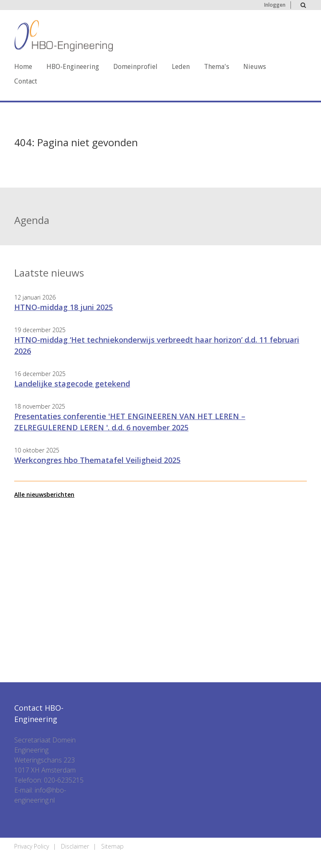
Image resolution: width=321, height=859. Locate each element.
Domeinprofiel (135, 67)
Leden (181, 67)
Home (23, 67)
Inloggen (274, 4)
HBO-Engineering (72, 67)
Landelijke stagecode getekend (72, 384)
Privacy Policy (31, 846)
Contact (25, 81)
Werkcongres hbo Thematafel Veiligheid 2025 (97, 460)
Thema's (216, 67)
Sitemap (112, 846)
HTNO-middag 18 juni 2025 (63, 307)
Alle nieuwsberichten (44, 494)
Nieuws (254, 67)
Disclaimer (75, 846)
